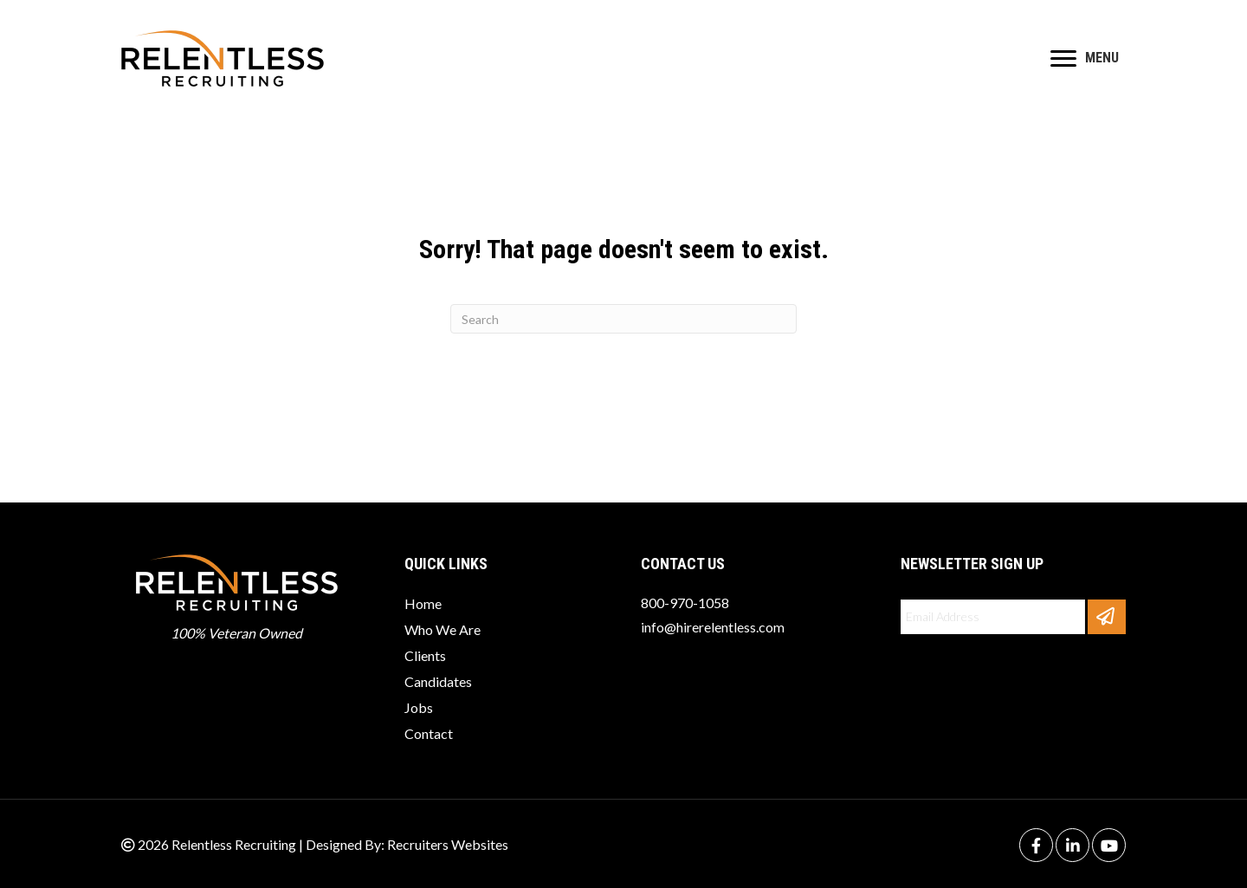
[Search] (623, 319)
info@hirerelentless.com (713, 627)
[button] (1107, 617)
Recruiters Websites (447, 844)
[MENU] (1084, 59)
